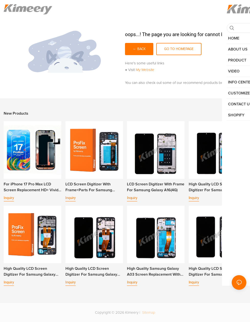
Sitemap (148, 312)
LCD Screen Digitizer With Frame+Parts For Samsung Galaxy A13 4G (88, 187)
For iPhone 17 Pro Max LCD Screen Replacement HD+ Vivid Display (31, 187)
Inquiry (9, 198)
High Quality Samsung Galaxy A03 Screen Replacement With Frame (153, 272)
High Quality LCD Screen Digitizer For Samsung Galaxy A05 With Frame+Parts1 (29, 272)
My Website (145, 70)
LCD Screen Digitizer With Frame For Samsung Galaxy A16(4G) (155, 187)
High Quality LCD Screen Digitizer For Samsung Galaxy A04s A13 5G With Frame (214, 272)
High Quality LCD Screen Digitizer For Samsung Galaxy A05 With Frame (91, 272)
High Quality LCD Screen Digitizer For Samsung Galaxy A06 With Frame (214, 187)
